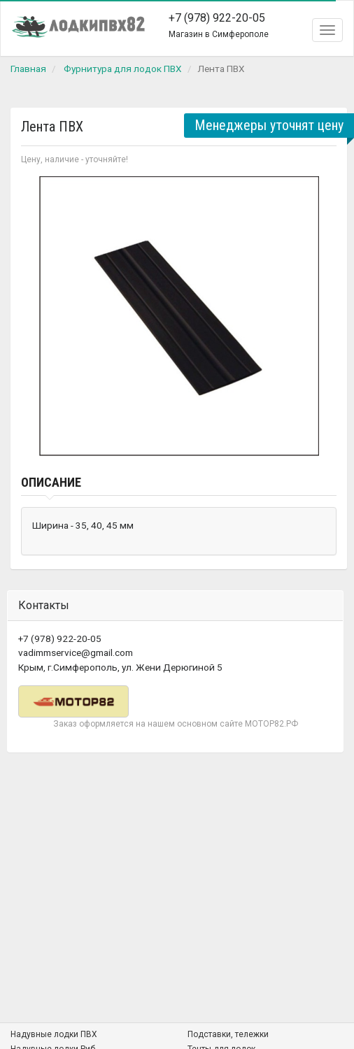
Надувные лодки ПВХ (53, 1034)
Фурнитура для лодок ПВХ (123, 68)
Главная (28, 68)
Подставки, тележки (228, 1034)
